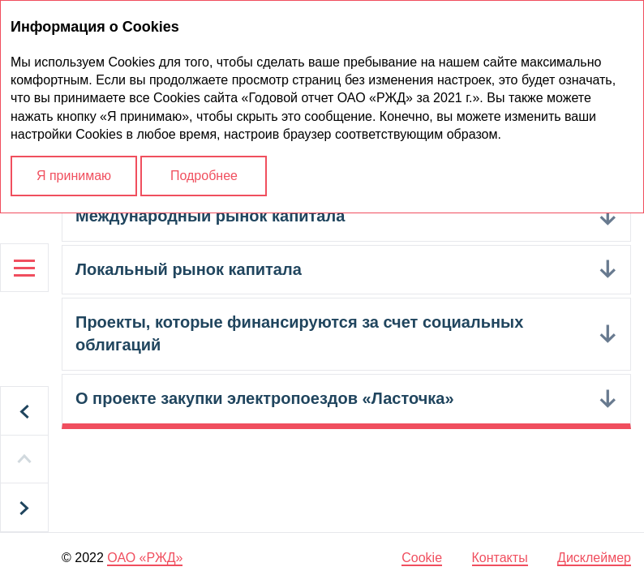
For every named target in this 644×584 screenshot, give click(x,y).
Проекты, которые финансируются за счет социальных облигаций (299, 333)
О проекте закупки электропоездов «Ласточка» (264, 398)
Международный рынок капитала (210, 216)
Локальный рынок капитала (188, 269)
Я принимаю (73, 175)
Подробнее (204, 175)
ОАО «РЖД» (144, 558)
